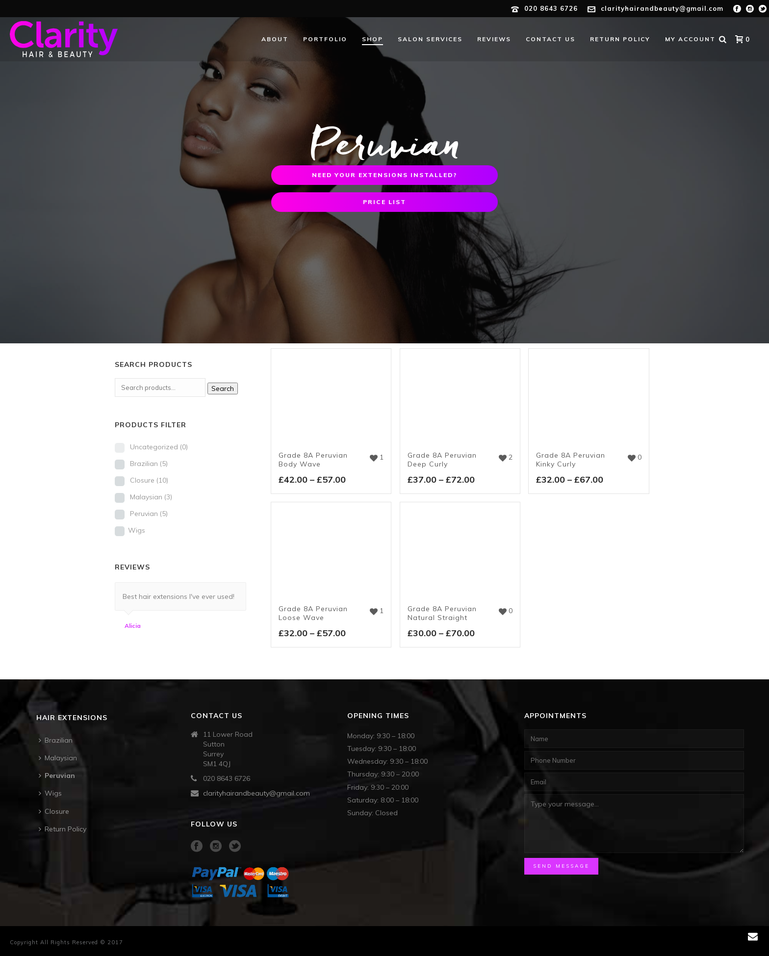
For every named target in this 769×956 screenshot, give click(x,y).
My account (690, 39)
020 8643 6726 (551, 8)
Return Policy (620, 39)
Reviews (494, 39)
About (274, 39)
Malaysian (151, 496)
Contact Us (550, 39)
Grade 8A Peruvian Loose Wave (313, 613)
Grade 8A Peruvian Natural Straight (442, 613)
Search (222, 388)
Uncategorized (159, 446)
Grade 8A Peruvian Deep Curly (442, 459)
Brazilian (149, 463)
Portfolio (325, 39)
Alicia (133, 626)
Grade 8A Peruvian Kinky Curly (570, 459)
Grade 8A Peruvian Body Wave (313, 459)
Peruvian (149, 513)
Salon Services (430, 39)
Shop (372, 39)
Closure (149, 480)
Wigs (136, 530)
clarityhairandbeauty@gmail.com (662, 8)
